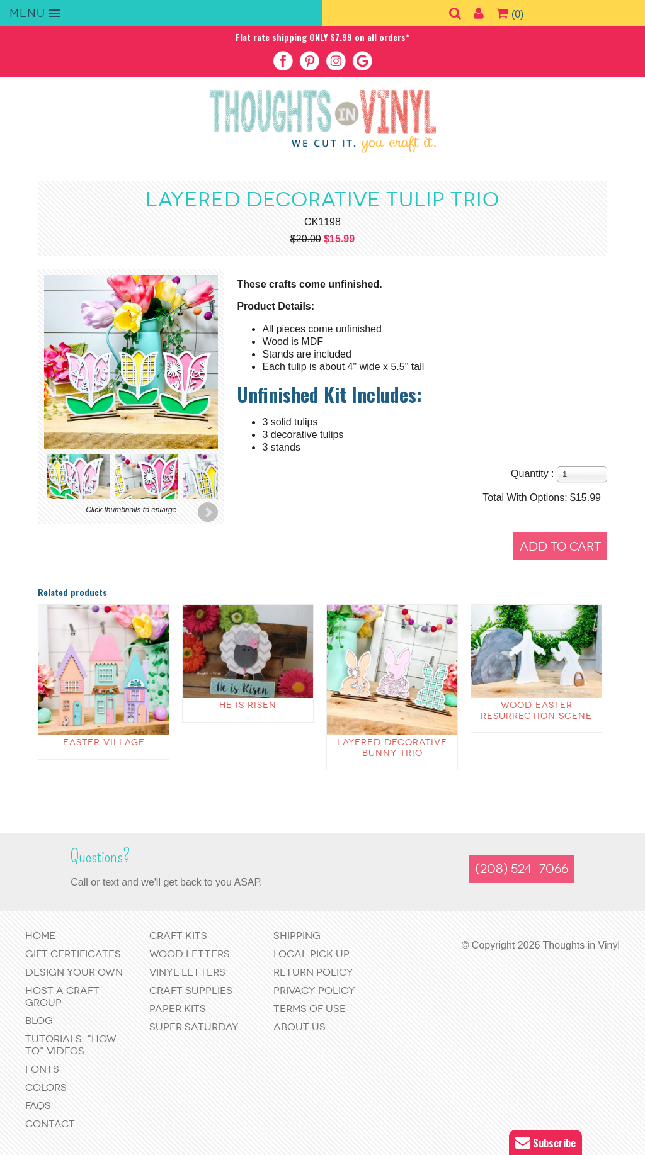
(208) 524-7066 (522, 869)
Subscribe (545, 1143)
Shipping (297, 936)
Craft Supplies (190, 990)
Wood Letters (189, 954)
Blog (39, 1021)
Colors (46, 1087)
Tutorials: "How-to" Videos (74, 1045)
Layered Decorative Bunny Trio (392, 747)
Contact (50, 1124)
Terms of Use (309, 1009)
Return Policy (313, 972)
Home (40, 936)
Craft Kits (178, 936)
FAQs (38, 1106)
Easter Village (104, 742)
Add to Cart (560, 546)
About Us (299, 1027)
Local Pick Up (311, 954)
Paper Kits (177, 1009)
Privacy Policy (314, 990)
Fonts (42, 1069)
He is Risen (248, 705)
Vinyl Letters (187, 972)
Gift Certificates (73, 954)
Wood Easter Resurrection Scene (536, 710)
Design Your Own (74, 972)
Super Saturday (194, 1027)
